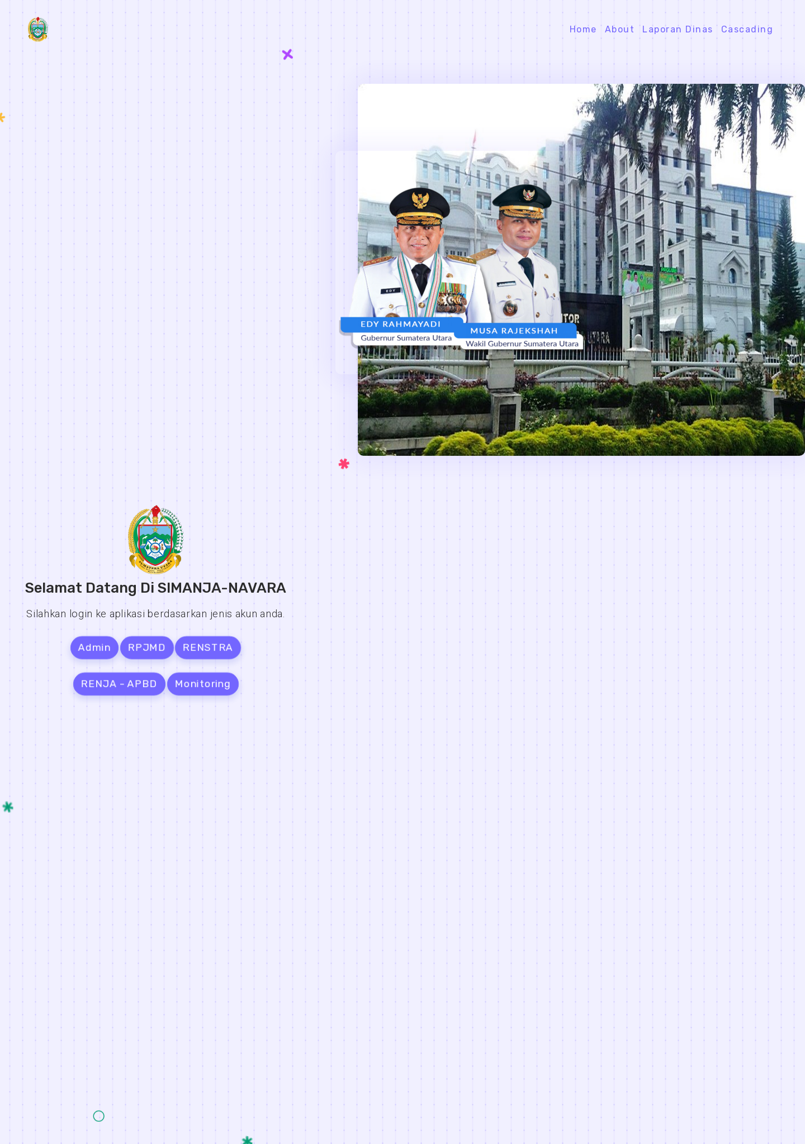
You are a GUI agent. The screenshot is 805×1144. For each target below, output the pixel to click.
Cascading (747, 29)
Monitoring (202, 684)
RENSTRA (208, 647)
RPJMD (146, 647)
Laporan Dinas (677, 29)
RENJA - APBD (119, 684)
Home (583, 29)
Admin (94, 647)
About (620, 29)
